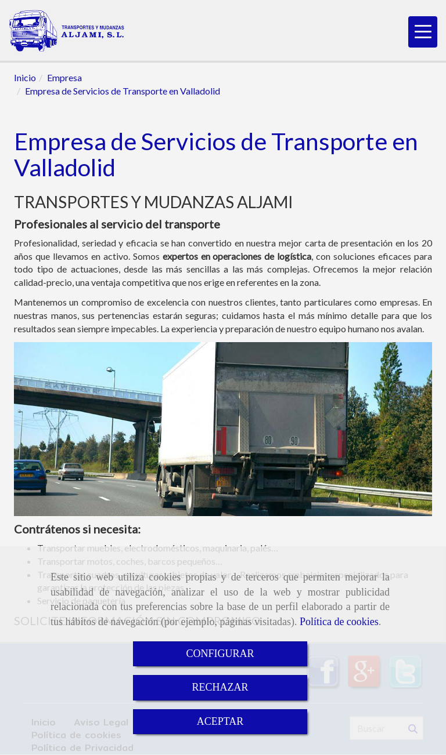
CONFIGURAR (220, 653)
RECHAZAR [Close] (220, 687)
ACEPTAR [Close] (220, 721)
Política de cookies (339, 621)
